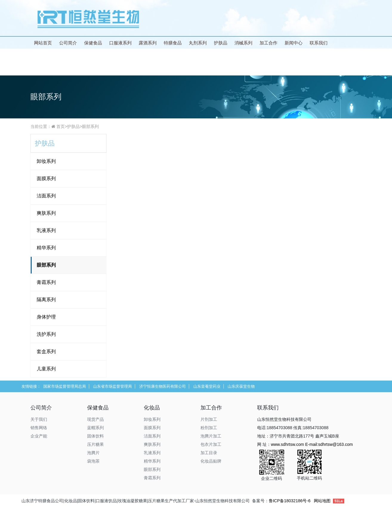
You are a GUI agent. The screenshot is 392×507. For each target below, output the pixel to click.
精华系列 (46, 247)
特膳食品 (173, 42)
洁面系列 (46, 195)
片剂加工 (208, 419)
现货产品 (95, 419)
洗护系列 (46, 334)
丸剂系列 (198, 42)
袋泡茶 (93, 461)
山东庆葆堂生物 (241, 386)
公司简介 (68, 42)
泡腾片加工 (210, 436)
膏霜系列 (46, 282)
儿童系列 (46, 368)
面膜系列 (46, 178)
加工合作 (268, 42)
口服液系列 (120, 42)
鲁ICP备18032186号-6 (290, 500)
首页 (60, 126)
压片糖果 (95, 444)
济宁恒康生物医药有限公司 (162, 386)
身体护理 (46, 316)
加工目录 (208, 452)
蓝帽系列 (95, 427)
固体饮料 (95, 436)
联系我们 (319, 42)
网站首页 (43, 42)
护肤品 (220, 42)
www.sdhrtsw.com (287, 444)
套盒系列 (46, 351)
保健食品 (93, 42)
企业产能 (38, 436)
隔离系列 (46, 299)
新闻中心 (294, 42)
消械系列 (243, 42)
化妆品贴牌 (210, 461)
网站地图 (322, 500)
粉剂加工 (208, 427)
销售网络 (38, 427)
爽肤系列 (46, 213)
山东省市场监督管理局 (112, 386)
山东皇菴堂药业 (206, 386)
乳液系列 (46, 230)
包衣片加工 (210, 444)
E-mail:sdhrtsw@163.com (329, 444)
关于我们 (38, 419)
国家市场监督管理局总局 (64, 386)
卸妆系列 (46, 161)
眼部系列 (90, 126)
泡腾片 (93, 452)
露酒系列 (148, 42)
